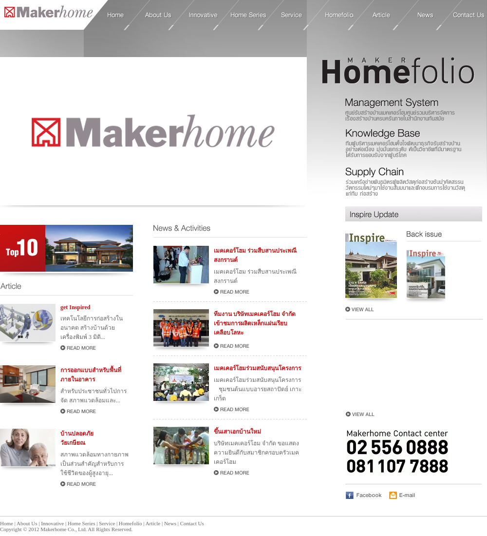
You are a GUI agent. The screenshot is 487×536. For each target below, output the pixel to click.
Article (382, 15)
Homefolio (339, 15)
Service (291, 15)
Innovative (203, 15)
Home (46, 14)
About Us (158, 15)
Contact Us (469, 15)
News (425, 15)
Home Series (248, 15)
